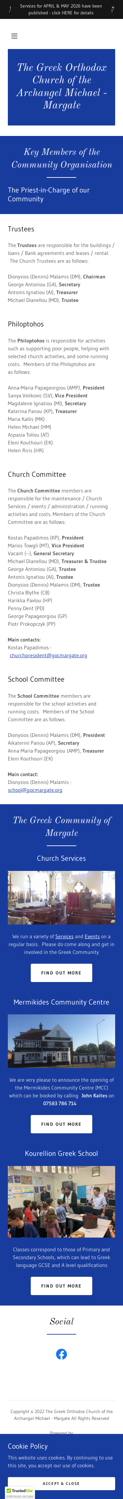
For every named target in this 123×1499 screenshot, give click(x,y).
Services (64, 936)
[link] (61, 87)
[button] (14, 35)
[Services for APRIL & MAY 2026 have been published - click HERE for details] (61, 9)
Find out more (61, 973)
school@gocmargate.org (35, 790)
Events (92, 936)
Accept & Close (61, 1483)
